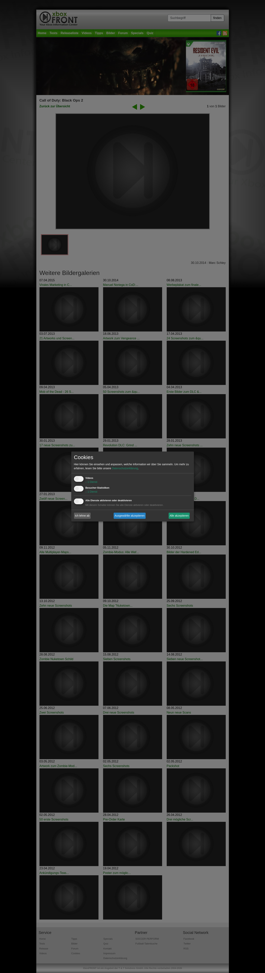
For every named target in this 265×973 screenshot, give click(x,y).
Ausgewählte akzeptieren (129, 515)
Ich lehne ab (82, 515)
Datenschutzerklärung (125, 468)
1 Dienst (91, 482)
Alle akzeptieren (179, 515)
